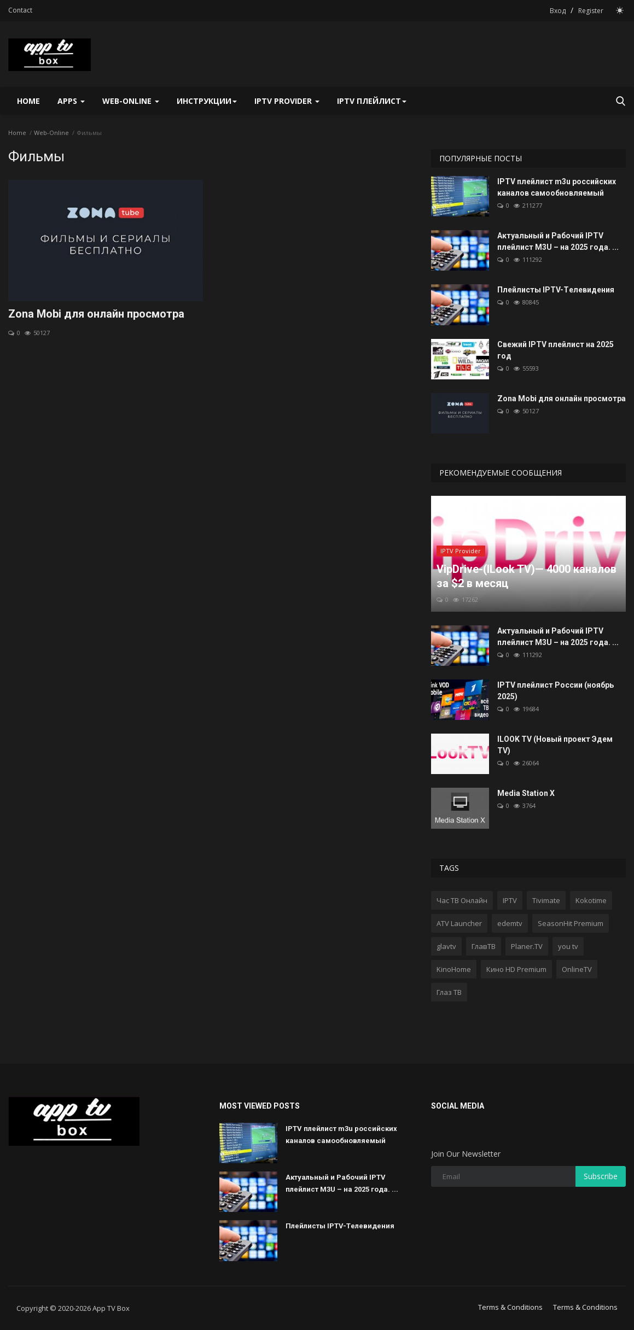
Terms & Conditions (510, 1307)
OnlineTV (577, 969)
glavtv (446, 946)
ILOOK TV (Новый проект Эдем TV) (555, 745)
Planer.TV (527, 946)
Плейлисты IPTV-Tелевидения (555, 289)
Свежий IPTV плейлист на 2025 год (555, 350)
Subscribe (601, 1176)
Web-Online (51, 132)
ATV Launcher (459, 923)
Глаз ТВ (449, 992)
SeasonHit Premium (570, 923)
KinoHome (454, 969)
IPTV (510, 900)
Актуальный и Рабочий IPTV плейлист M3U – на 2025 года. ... (558, 241)
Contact (20, 10)
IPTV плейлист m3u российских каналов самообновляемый (556, 187)
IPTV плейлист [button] (371, 101)
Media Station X (526, 793)
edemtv (509, 923)
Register (590, 10)
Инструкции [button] (207, 101)
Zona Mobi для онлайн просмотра (96, 313)
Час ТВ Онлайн (462, 900)
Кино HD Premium (516, 969)
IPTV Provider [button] (286, 101)
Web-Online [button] (130, 101)
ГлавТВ (484, 946)
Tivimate (546, 900)
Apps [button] (71, 101)
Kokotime (591, 900)
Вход (558, 10)
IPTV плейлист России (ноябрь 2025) (555, 691)
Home (28, 101)
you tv (568, 946)
